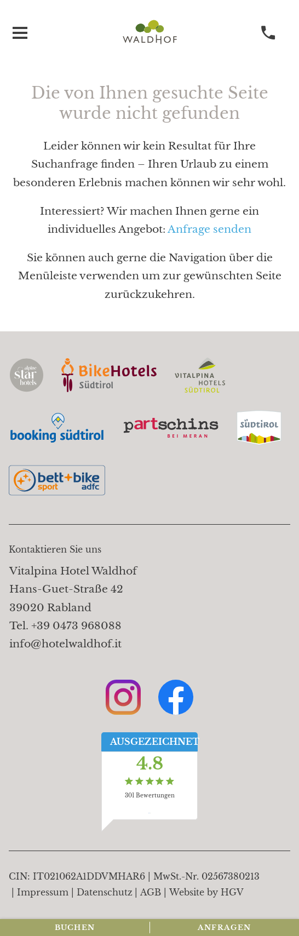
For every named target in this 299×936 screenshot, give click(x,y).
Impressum (42, 892)
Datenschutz (105, 892)
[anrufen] (268, 33)
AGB (150, 892)
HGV (232, 892)
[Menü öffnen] (20, 33)
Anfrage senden (209, 229)
